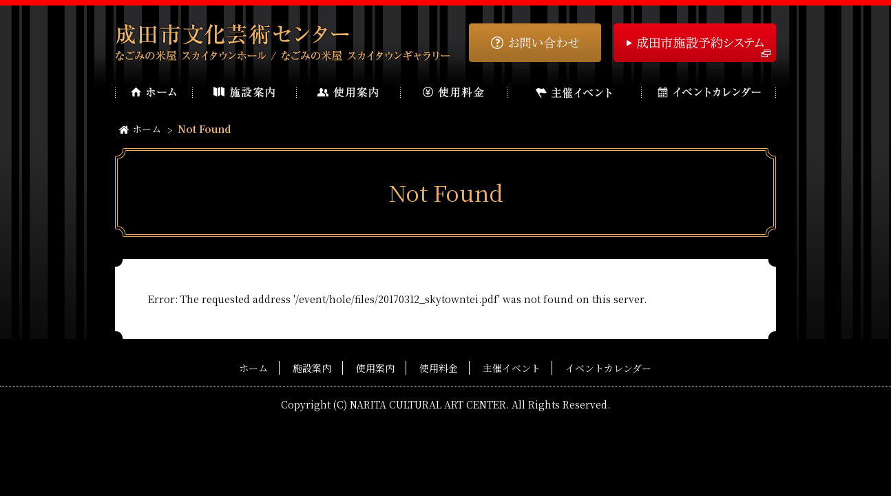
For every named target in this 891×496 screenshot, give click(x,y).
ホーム (140, 129)
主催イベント (512, 368)
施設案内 (312, 368)
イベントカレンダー (608, 368)
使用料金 (438, 368)
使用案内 (375, 368)
